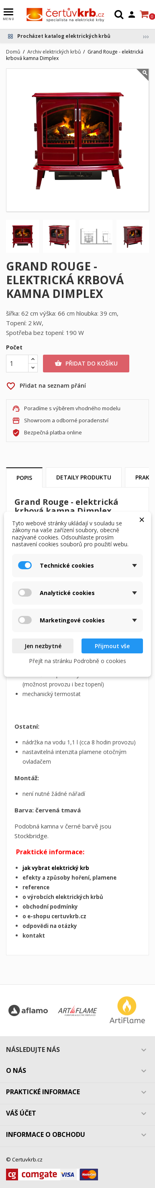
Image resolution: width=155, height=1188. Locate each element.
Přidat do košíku (86, 363)
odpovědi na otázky (49, 926)
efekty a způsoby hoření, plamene (69, 877)
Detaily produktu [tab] (83, 477)
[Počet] (17, 363)
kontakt (33, 935)
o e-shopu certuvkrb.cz (54, 916)
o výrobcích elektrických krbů (62, 897)
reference (35, 887)
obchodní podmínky (50, 906)
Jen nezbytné (42, 646)
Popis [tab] (24, 477)
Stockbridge (30, 836)
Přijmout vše (112, 646)
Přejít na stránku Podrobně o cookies (77, 661)
